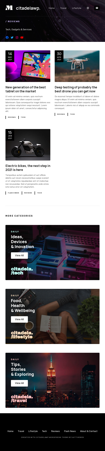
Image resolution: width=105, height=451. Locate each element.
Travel (63, 8)
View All (19, 255)
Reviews (12, 117)
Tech (23, 117)
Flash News (13, 193)
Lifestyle (76, 8)
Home (52, 8)
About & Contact (88, 431)
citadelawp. (28, 8)
